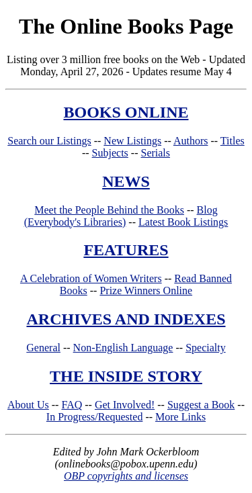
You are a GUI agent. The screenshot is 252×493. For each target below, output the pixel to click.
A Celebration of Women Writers (91, 278)
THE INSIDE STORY (126, 376)
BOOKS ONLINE (125, 112)
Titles (232, 140)
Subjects (110, 153)
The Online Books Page (126, 26)
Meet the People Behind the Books (109, 210)
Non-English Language (123, 347)
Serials (155, 153)
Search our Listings (49, 140)
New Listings (132, 140)
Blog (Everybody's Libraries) (121, 216)
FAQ (71, 404)
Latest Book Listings (183, 222)
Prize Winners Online (145, 290)
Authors (190, 140)
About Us (28, 404)
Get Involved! (125, 404)
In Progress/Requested (94, 416)
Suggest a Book (201, 404)
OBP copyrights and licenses (126, 476)
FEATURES (125, 250)
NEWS (126, 181)
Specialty (205, 347)
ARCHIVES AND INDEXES (125, 319)
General (43, 347)
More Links (180, 416)
